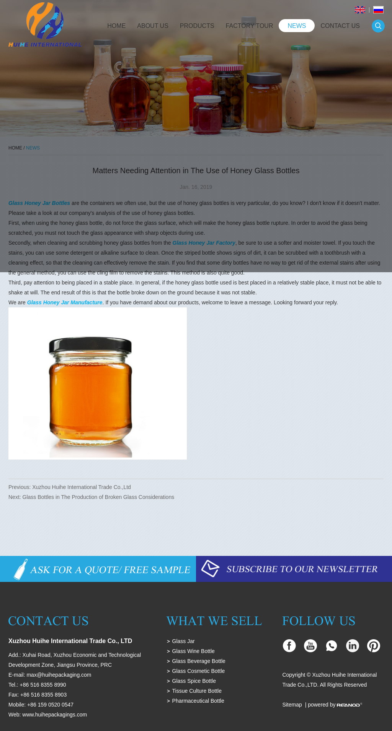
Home (116, 26)
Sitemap (292, 705)
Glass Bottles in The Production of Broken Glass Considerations (99, 497)
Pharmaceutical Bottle (198, 701)
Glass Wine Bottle (193, 651)
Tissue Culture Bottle (197, 691)
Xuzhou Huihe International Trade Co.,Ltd (81, 487)
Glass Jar (183, 641)
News (296, 26)
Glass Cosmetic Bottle (198, 671)
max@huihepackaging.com (58, 675)
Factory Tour (249, 26)
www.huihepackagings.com (54, 715)
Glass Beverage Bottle (198, 661)
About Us (152, 26)
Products (197, 26)
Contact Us (340, 26)
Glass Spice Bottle (194, 681)
